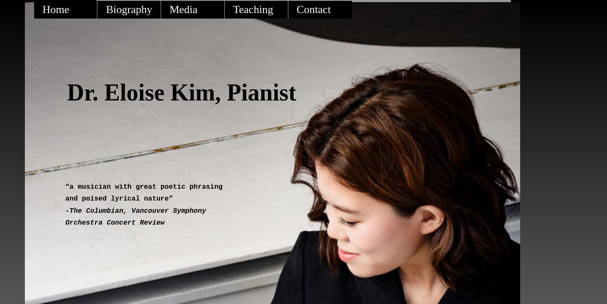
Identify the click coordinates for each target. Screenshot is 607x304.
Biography (129, 9)
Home (56, 9)
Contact (314, 9)
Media (183, 9)
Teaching (253, 9)
